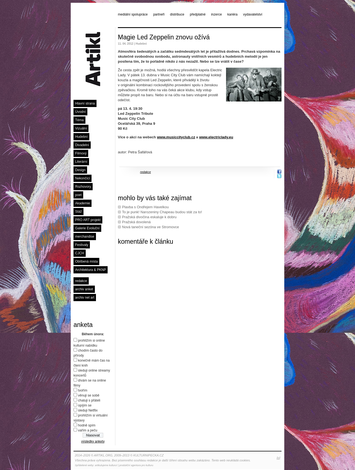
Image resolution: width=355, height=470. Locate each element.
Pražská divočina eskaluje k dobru (149, 217)
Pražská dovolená (136, 222)
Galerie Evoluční (87, 228)
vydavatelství (252, 14)
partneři (158, 14)
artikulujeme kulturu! (106, 465)
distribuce (177, 14)
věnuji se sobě (88, 395)
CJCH (79, 253)
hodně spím (86, 425)
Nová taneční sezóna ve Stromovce (150, 227)
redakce (81, 281)
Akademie (82, 203)
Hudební (81, 137)
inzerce (216, 14)
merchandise (84, 236)
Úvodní (80, 112)
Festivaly (81, 245)
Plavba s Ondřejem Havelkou (145, 207)
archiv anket (84, 289)
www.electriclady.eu (216, 137)
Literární (81, 162)
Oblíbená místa (86, 261)
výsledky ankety (93, 441)
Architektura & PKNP (90, 270)
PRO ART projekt (88, 220)
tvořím (82, 390)
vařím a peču (87, 430)
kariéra (232, 14)
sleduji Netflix (88, 410)
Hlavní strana (85, 103)
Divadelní (82, 145)
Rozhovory (83, 187)
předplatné (198, 14)
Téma (79, 120)
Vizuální (81, 128)
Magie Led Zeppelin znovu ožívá (164, 37)
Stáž (78, 212)
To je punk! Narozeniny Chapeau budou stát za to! (162, 212)
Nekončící (82, 178)
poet (78, 195)
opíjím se (85, 405)
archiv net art (84, 297)
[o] (278, 457)
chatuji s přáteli (89, 400)
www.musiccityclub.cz (176, 137)
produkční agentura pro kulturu (136, 465)
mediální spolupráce (133, 14)
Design (80, 170)
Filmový (81, 153)
